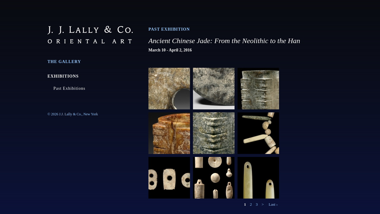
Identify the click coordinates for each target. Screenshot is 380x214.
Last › (273, 204)
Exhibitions (63, 76)
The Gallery (64, 61)
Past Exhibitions (69, 88)
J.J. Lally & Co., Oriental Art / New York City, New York (90, 34)
